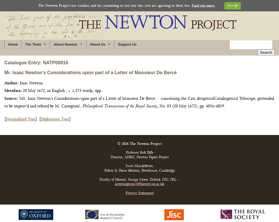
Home (13, 44)
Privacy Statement (140, 187)
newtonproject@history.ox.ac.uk (139, 178)
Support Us (127, 44)
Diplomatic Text (55, 113)
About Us (97, 44)
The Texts (33, 44)
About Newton (65, 44)
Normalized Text (20, 113)
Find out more (203, 6)
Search (266, 45)
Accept (232, 6)
